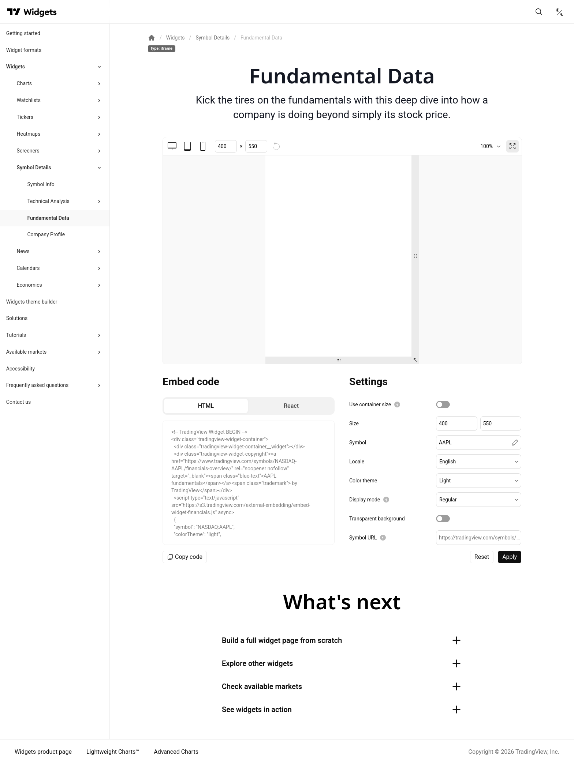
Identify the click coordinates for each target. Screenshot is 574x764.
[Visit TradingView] (13, 12)
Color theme (363, 480)
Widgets (15, 66)
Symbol (357, 442)
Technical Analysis (48, 201)
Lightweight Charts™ (112, 751)
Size (354, 423)
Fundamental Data (48, 218)
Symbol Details (34, 167)
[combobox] (490, 146)
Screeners (28, 151)
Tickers (25, 117)
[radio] (206, 406)
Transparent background (377, 519)
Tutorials (16, 335)
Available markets (26, 352)
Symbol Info (40, 184)
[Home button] (40, 12)
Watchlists (29, 100)
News (23, 251)
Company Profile (46, 234)
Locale (356, 461)
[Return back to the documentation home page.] (151, 37)
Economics (29, 285)
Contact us (18, 402)
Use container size (370, 404)
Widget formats (23, 50)
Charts (24, 83)
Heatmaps (29, 134)
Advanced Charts (176, 751)
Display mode (364, 500)
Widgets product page (43, 751)
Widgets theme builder (31, 302)
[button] (478, 461)
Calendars (28, 268)
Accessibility (20, 369)
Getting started (23, 33)
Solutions (16, 318)
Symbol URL (363, 538)
